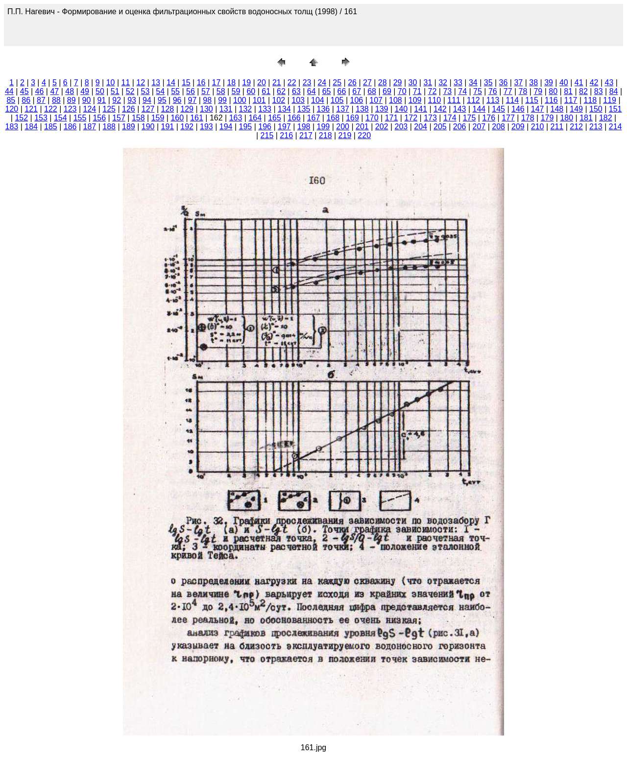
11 (125, 82)
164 (255, 118)
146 (518, 109)
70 (402, 91)
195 (245, 126)
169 (352, 118)
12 (140, 82)
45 (24, 91)
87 (41, 100)
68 (371, 91)
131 (226, 109)
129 (186, 109)
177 (508, 118)
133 (264, 109)
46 (39, 91)
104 (317, 100)
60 (250, 91)
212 (576, 126)
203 (401, 126)
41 (579, 82)
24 (321, 82)
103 (298, 100)
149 (576, 109)
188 (109, 126)
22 (292, 82)
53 (145, 91)
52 (130, 91)
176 (488, 118)
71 (417, 91)
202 (381, 126)
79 (537, 91)
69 (387, 91)
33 (458, 82)
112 (473, 100)
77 (508, 91)
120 (12, 109)
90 (86, 100)
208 (498, 126)
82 (583, 91)
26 (352, 82)
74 (462, 91)
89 (71, 100)
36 (503, 82)
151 (615, 109)
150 (596, 109)
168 (332, 118)
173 (430, 118)
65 (326, 91)
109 (415, 100)
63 (296, 91)
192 (186, 126)
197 (284, 126)
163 (235, 118)
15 (186, 82)
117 (571, 100)
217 (306, 135)
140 (401, 109)
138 (362, 109)
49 (84, 91)
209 (518, 126)
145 (498, 109)
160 (177, 118)
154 (60, 118)
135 (304, 109)
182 (605, 118)
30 (413, 82)
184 (31, 126)
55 (175, 91)
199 (323, 126)
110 (434, 100)
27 (367, 82)
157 (118, 118)
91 (101, 100)
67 (356, 91)
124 (89, 109)
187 (89, 126)
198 (304, 126)
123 (70, 109)
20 (261, 82)
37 (518, 82)
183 (12, 126)
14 (171, 82)
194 (226, 126)
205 (440, 126)
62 (281, 91)
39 (548, 82)
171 (391, 118)
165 (274, 118)
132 (245, 109)
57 (205, 91)
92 (116, 100)
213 (596, 126)
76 (492, 91)
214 (615, 126)
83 (598, 91)
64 (311, 91)
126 (128, 109)
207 (479, 126)
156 (99, 118)
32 (442, 82)
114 (512, 100)
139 (381, 109)
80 (553, 91)
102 (279, 100)
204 (420, 126)
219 (345, 135)
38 (533, 82)
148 (557, 109)
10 (110, 82)
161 (196, 118)
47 (54, 91)
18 (231, 82)
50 (100, 91)
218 (325, 135)
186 (70, 126)
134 (284, 109)
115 (531, 100)
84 (613, 91)
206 (459, 126)
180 (566, 118)
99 (222, 100)
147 (537, 109)
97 (192, 100)
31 (427, 82)
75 (477, 91)
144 (479, 109)
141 (420, 109)
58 (221, 91)
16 (201, 82)
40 (563, 82)
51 (115, 91)
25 (337, 82)
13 (155, 82)
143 (459, 109)
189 (128, 126)
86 (26, 100)
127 (148, 109)
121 (31, 109)
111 (453, 100)
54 (160, 91)
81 (568, 91)
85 (10, 100)
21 (276, 82)
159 (158, 118)
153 (41, 118)
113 (493, 100)
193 (206, 126)
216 (286, 135)
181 (586, 118)
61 (266, 91)
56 (190, 91)
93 (131, 100)
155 (80, 118)
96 (177, 100)
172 (410, 118)
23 (307, 82)
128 (167, 109)
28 (382, 82)
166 (294, 118)
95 (162, 100)
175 (469, 118)
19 (246, 82)
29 (397, 82)
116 (551, 100)
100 (239, 100)
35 (488, 82)
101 (259, 100)
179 (547, 118)
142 (440, 109)
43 (609, 82)
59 (236, 91)
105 (337, 100)
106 (356, 100)
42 (594, 82)
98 (207, 100)
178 (527, 118)
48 (69, 91)
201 (362, 126)
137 (342, 109)
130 (206, 109)
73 (447, 91)
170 (372, 118)
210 (537, 126)
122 (50, 109)
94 (147, 100)
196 (264, 126)
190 (148, 126)
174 (450, 118)
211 (557, 126)
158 (138, 118)
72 (432, 91)
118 (590, 100)
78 (523, 91)
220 (364, 135)
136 (323, 109)
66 (341, 91)
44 (9, 91)
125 (109, 109)
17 (216, 82)
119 (609, 100)
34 (473, 82)
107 (376, 100)
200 (342, 126)
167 (313, 118)
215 (267, 135)
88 (56, 100)
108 (395, 100)
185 (50, 126)
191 (167, 126)
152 (21, 118)
